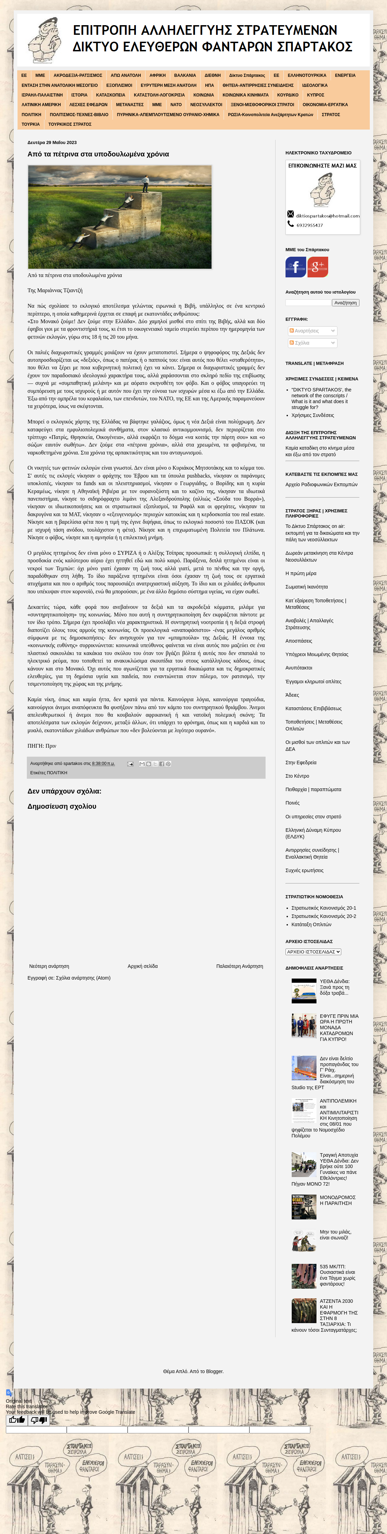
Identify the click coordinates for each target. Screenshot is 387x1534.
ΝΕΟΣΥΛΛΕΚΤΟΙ (206, 104)
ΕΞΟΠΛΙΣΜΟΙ (119, 85)
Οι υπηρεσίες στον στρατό (313, 816)
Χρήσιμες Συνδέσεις (313, 415)
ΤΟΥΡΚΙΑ (31, 124)
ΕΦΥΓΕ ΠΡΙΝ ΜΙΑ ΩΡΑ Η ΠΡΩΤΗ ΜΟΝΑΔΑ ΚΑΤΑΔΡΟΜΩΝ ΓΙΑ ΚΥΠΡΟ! (339, 1027)
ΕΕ (276, 75)
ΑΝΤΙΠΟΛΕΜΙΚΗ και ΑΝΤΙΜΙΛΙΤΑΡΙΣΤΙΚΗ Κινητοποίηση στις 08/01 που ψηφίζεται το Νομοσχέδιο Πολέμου (325, 1118)
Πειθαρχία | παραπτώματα (313, 789)
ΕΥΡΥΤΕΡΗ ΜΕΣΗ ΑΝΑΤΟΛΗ (168, 85)
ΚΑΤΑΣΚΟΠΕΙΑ (111, 95)
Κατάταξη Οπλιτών (312, 924)
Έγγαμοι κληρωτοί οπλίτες (313, 681)
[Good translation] (17, 1420)
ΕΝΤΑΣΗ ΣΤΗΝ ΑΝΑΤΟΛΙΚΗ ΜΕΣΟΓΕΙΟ (60, 85)
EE (24, 75)
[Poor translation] (39, 1420)
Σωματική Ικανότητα (307, 587)
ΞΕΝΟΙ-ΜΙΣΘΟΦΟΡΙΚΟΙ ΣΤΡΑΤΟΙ (262, 104)
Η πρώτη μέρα (301, 573)
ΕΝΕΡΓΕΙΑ (345, 75)
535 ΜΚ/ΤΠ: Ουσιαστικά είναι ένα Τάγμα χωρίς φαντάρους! (337, 1275)
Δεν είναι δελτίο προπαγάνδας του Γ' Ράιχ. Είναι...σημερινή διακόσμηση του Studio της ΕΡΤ (325, 1073)
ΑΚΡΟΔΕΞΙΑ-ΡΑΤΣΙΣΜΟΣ (78, 75)
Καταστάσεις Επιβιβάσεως (314, 708)
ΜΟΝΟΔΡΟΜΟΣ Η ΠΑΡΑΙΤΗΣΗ (338, 1200)
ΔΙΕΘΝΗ (213, 75)
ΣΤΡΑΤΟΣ (331, 114)
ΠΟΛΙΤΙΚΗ (31, 114)
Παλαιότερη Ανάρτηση (239, 966)
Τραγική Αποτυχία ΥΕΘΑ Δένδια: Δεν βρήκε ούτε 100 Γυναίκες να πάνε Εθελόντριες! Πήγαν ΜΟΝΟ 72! (325, 1169)
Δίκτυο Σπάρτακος (247, 75)
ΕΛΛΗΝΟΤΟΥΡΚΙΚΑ (307, 75)
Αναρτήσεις (304, 331)
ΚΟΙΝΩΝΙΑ (203, 95)
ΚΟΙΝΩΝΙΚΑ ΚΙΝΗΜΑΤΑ (246, 95)
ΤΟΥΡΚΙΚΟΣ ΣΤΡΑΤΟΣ (70, 124)
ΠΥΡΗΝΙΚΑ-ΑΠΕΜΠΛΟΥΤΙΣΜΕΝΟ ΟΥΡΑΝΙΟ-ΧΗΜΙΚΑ (168, 114)
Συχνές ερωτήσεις (305, 870)
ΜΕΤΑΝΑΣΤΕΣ (129, 104)
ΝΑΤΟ (176, 104)
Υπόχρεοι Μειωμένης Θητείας (317, 654)
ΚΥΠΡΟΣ (315, 95)
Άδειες (292, 695)
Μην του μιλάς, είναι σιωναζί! (336, 1234)
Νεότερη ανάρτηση (49, 966)
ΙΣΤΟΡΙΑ (80, 95)
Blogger (214, 1371)
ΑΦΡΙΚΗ (158, 75)
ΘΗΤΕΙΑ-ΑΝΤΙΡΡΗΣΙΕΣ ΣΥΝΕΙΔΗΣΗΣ (258, 85)
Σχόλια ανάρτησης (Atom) (83, 978)
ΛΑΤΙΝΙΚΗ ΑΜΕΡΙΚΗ (41, 104)
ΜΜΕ (157, 104)
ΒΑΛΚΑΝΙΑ (185, 75)
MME (40, 75)
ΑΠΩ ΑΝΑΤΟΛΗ (126, 75)
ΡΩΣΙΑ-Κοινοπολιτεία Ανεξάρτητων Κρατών (270, 114)
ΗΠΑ (209, 85)
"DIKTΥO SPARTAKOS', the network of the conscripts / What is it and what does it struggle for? (322, 398)
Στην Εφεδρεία (301, 762)
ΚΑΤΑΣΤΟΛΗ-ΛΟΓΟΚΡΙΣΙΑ (159, 95)
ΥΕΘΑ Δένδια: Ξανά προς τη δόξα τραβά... (335, 987)
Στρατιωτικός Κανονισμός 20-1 (324, 908)
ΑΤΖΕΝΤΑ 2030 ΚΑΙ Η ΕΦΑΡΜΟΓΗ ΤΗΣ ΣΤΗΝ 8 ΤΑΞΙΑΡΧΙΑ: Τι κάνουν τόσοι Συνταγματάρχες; (325, 1315)
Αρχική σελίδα (143, 966)
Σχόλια (299, 343)
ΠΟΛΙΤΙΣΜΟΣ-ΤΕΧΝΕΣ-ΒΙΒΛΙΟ (79, 114)
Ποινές (293, 803)
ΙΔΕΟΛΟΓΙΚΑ (315, 85)
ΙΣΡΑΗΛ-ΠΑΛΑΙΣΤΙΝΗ (42, 95)
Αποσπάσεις (299, 641)
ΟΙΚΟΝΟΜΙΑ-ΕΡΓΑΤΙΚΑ (325, 104)
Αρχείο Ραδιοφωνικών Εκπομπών (322, 484)
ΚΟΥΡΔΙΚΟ (288, 95)
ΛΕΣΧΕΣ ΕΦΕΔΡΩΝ (88, 104)
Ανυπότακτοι (299, 668)
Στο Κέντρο (297, 776)
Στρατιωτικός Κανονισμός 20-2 (324, 916)
